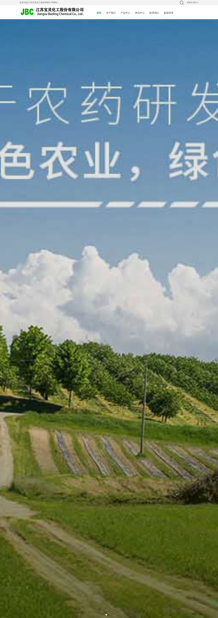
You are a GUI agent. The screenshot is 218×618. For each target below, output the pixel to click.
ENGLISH (192, 2)
